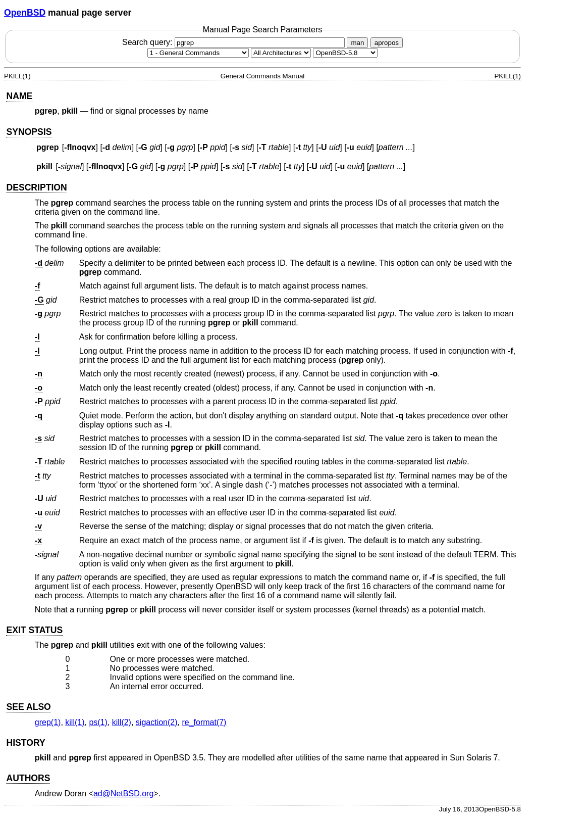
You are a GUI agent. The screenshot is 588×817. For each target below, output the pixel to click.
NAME (19, 96)
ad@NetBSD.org (123, 793)
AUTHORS (28, 778)
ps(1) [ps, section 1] (98, 722)
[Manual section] (198, 53)
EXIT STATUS (34, 630)
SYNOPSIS (28, 132)
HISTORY (25, 743)
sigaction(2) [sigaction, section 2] (157, 722)
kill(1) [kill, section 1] (74, 722)
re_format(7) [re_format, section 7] (204, 722)
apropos (387, 42)
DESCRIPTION (36, 187)
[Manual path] (345, 53)
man (357, 42)
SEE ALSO (28, 707)
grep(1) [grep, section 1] (48, 722)
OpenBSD (24, 13)
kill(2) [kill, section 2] (121, 722)
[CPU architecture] (281, 53)
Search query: (234, 42)
